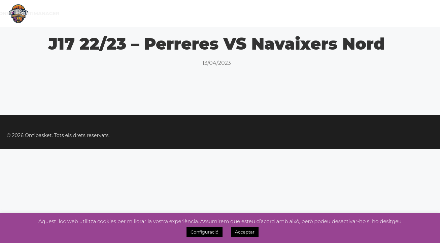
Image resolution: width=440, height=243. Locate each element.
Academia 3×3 (288, 13)
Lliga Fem (209, 13)
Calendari (129, 13)
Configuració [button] (204, 232)
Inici (66, 13)
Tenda (325, 13)
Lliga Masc (169, 13)
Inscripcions (362, 13)
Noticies (246, 13)
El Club (92, 13)
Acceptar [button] (245, 232)
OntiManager (411, 13)
